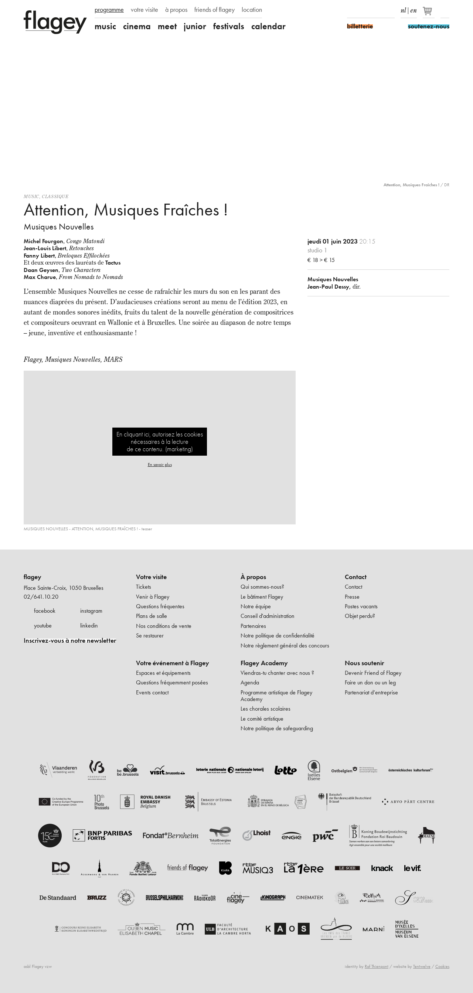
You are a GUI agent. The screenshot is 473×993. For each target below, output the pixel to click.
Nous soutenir (364, 663)
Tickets (143, 587)
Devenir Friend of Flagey (373, 673)
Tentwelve (422, 966)
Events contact (152, 692)
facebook (44, 611)
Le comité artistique (262, 718)
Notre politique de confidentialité (277, 635)
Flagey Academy (264, 663)
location (252, 9)
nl (403, 9)
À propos (253, 577)
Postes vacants (361, 606)
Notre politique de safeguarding (277, 728)
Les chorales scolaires (265, 709)
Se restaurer (150, 635)
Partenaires (253, 626)
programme (109, 9)
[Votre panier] (429, 14)
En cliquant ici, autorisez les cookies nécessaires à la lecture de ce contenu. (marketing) (159, 441)
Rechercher (444, 10)
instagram (91, 611)
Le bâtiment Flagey (262, 597)
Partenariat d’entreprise (371, 692)
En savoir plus (160, 464)
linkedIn (390, 10)
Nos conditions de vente (163, 626)
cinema (137, 26)
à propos (176, 9)
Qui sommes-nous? (262, 587)
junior (195, 26)
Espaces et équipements (163, 673)
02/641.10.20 (41, 597)
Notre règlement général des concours (285, 645)
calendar (268, 26)
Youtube (377, 10)
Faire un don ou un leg (370, 682)
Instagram (364, 10)
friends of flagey (214, 9)
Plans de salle (151, 616)
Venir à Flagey (152, 597)
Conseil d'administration (268, 616)
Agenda (250, 682)
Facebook (351, 10)
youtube (43, 625)
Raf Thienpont (376, 966)
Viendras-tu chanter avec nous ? (277, 673)
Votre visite (151, 577)
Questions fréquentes (160, 606)
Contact (356, 577)
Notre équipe (256, 606)
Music (31, 196)
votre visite (144, 9)
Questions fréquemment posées (172, 682)
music (105, 26)
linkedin (89, 625)
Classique (55, 196)
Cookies (442, 966)
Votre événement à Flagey (172, 663)
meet (167, 26)
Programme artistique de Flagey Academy (276, 695)
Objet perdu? (360, 616)
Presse (352, 597)
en (413, 9)
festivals (228, 26)
